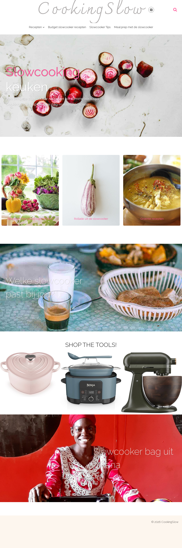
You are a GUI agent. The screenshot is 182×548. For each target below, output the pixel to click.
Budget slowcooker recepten (67, 27)
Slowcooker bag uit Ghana (133, 471)
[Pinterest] (151, 10)
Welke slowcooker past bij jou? (46, 293)
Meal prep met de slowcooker (133, 27)
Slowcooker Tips (100, 27)
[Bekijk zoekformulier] (175, 10)
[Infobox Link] (30, 218)
